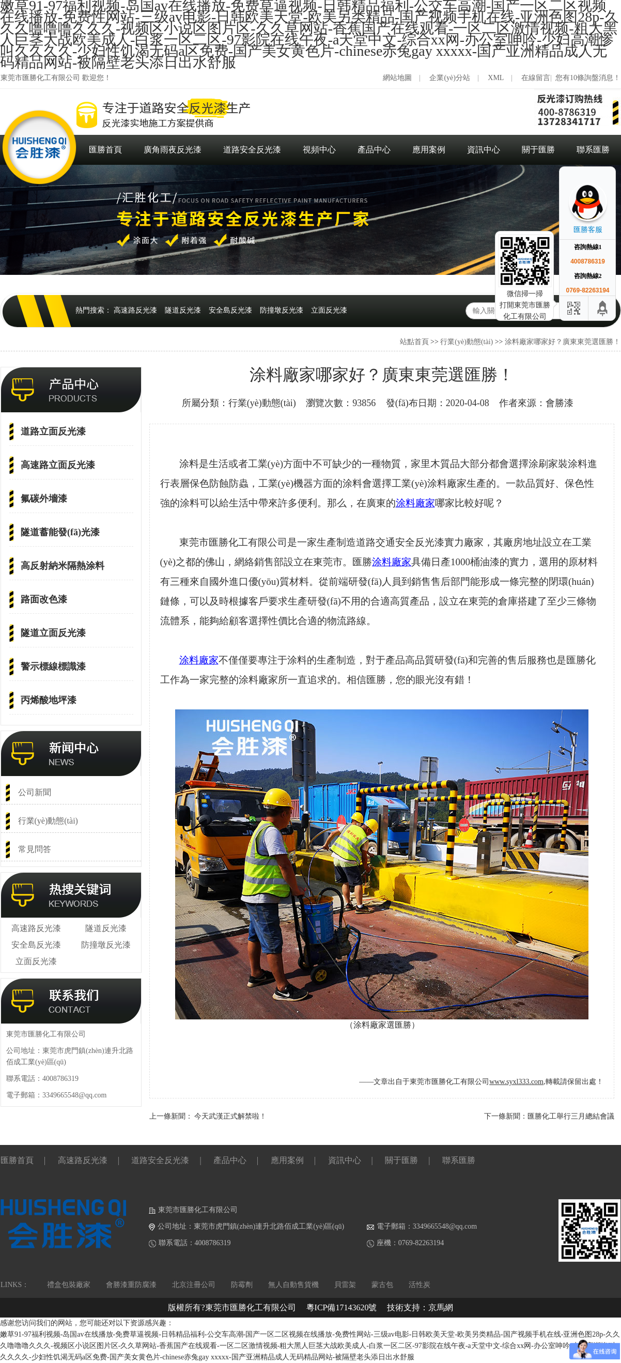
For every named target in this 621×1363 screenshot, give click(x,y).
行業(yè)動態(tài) (466, 342)
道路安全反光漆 (252, 149)
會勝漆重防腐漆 (131, 1285)
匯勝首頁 (105, 149)
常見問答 (34, 849)
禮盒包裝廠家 (68, 1285)
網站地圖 (397, 78)
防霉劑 (242, 1285)
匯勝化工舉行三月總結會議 (570, 1116)
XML (496, 78)
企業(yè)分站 (449, 78)
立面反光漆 (329, 310)
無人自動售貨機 (293, 1285)
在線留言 (535, 78)
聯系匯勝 (593, 149)
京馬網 (440, 1307)
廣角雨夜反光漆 (172, 149)
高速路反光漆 (135, 310)
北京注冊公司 (193, 1285)
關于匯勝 (538, 149)
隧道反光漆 (183, 310)
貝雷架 (345, 1285)
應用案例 (428, 149)
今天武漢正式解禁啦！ (230, 1116)
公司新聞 (34, 792)
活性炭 (419, 1285)
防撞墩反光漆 (281, 310)
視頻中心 (319, 149)
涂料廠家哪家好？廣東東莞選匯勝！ (562, 342)
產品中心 (374, 149)
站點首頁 (414, 342)
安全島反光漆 (230, 310)
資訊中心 (483, 149)
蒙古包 (382, 1285)
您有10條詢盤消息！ (587, 78)
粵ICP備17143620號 (341, 1307)
